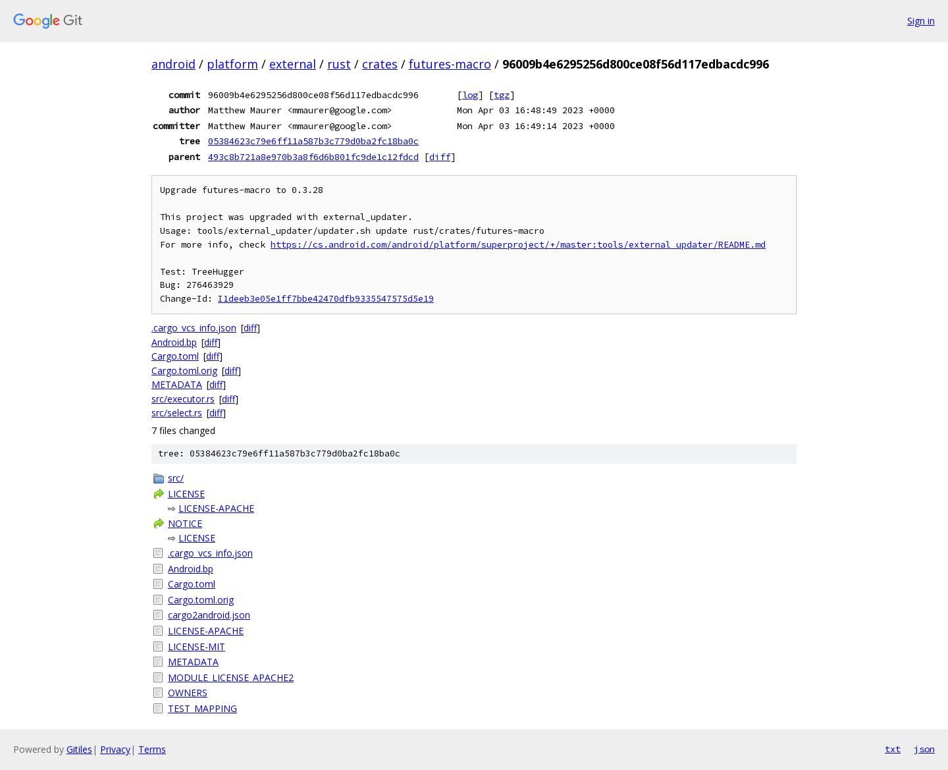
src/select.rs (176, 412)
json (924, 749)
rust (339, 64)
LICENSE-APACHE (216, 508)
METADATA (176, 384)
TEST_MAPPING (202, 708)
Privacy (115, 749)
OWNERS (187, 692)
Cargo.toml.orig (184, 370)
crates (380, 64)
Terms (152, 749)
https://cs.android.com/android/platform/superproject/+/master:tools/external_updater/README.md (518, 244)
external (292, 64)
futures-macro (450, 64)
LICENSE (186, 493)
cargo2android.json (209, 615)
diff (439, 157)
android (173, 64)
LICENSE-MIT (196, 646)
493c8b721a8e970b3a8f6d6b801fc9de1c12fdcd (313, 157)
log (470, 95)
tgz (502, 95)
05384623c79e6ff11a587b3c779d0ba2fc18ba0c (313, 141)
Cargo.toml (175, 356)
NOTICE (185, 523)
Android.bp (174, 342)
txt (893, 749)
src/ (176, 478)
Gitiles (79, 749)
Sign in (921, 20)
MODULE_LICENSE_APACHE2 (231, 677)
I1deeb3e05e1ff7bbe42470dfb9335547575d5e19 (326, 298)
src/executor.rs (183, 399)
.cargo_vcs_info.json (193, 327)
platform (232, 64)
